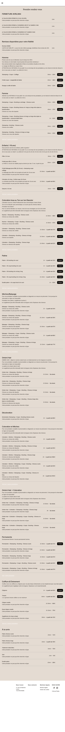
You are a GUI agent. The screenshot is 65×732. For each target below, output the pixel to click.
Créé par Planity (55, 725)
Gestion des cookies (44, 723)
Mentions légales (44, 721)
